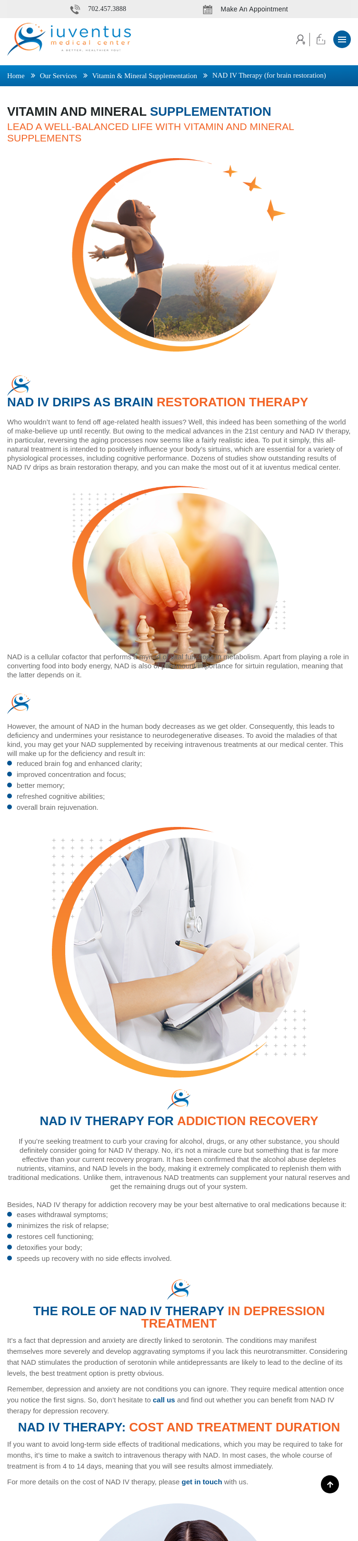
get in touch (202, 1482)
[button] (342, 39)
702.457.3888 (107, 8)
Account (299, 40)
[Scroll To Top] (330, 1484)
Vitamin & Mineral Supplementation (144, 76)
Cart (320, 40)
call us (164, 1400)
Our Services (58, 76)
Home (16, 76)
